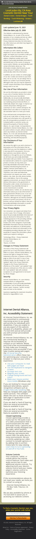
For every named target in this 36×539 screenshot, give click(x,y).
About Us (6, 527)
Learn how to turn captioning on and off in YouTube (18, 448)
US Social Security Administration (12, 354)
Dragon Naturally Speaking (14, 390)
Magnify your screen (15, 373)
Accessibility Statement (17, 529)
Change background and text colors (19, 376)
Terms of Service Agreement (19, 527)
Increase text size (14, 371)
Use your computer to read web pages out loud (18, 365)
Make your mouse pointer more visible (18, 380)
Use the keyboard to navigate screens (19, 368)
